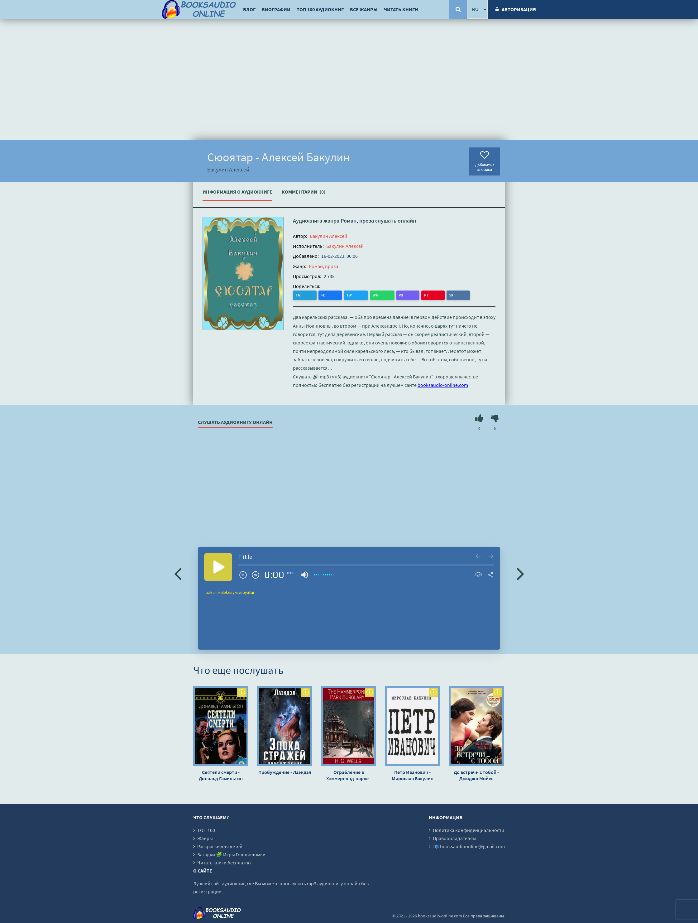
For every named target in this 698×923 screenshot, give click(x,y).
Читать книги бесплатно (224, 862)
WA (337, 295)
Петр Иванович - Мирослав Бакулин (412, 775)
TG (298, 295)
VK (374, 295)
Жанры (205, 838)
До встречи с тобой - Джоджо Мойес (476, 775)
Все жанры (364, 9)
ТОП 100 (206, 830)
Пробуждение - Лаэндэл (284, 772)
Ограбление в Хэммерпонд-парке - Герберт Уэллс (348, 775)
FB (311, 295)
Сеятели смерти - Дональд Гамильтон (221, 775)
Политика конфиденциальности (468, 830)
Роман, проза (357, 220)
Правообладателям (454, 838)
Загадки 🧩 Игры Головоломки (231, 854)
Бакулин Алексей (328, 236)
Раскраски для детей (219, 846)
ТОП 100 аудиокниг (320, 9)
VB (350, 295)
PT (362, 295)
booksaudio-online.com (443, 385)
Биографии (276, 9)
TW (323, 295)
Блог (249, 9)
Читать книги (401, 9)
